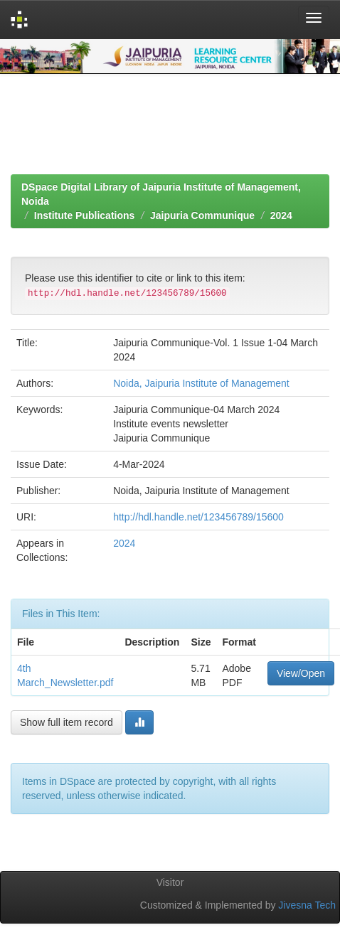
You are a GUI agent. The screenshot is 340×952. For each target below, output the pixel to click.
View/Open (301, 673)
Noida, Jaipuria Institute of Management (201, 383)
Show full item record (66, 722)
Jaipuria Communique (202, 215)
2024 (281, 215)
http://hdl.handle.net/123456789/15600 (198, 517)
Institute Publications (84, 215)
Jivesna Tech (307, 905)
